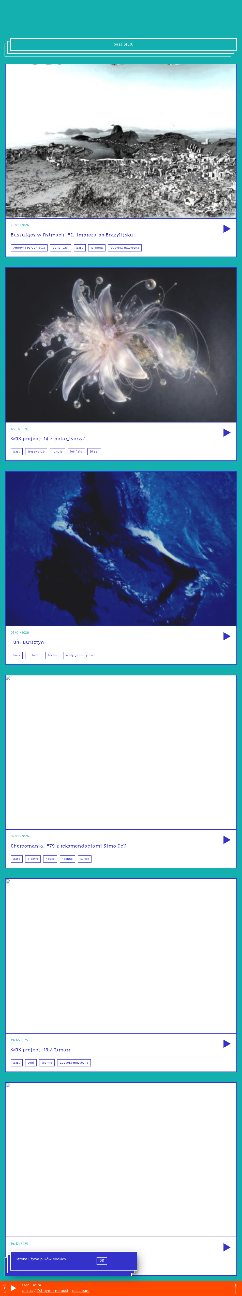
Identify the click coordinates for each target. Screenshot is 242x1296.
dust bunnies (23, 1290)
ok (102, 1262)
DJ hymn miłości (54, 1290)
